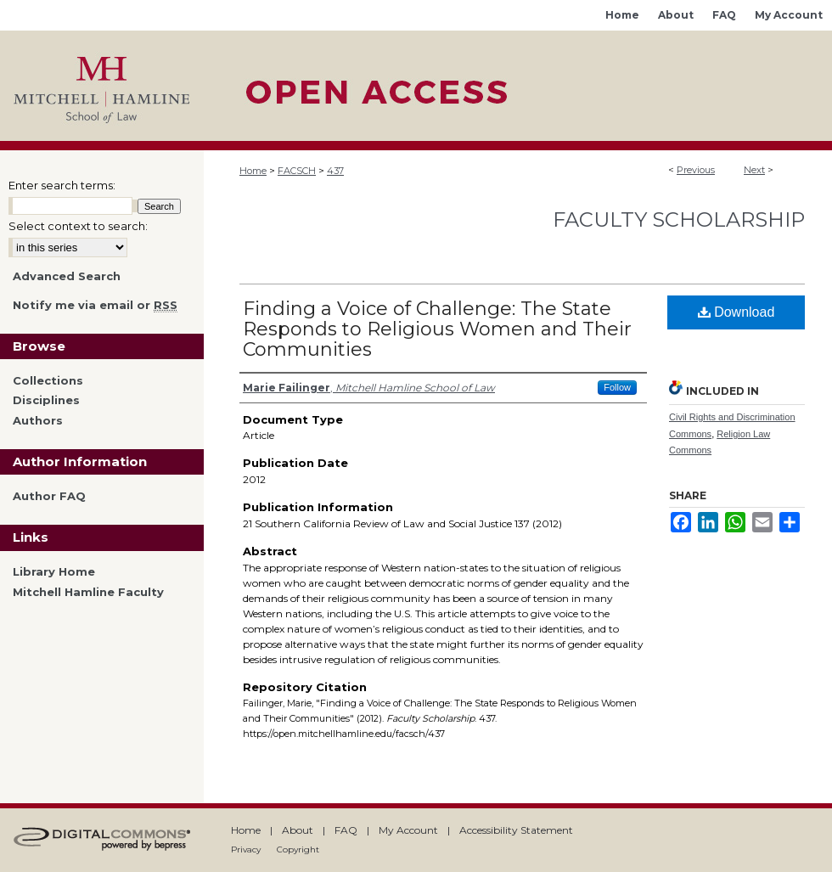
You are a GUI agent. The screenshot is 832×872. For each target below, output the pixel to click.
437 (335, 171)
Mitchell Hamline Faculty (88, 592)
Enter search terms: (61, 185)
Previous (696, 170)
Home (253, 171)
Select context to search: (78, 226)
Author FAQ (49, 496)
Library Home (54, 571)
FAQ (345, 830)
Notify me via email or (95, 305)
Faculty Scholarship (679, 219)
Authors (38, 420)
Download (736, 312)
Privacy (246, 849)
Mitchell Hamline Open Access (518, 86)
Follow (617, 387)
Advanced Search (67, 276)
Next (754, 170)
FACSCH (297, 171)
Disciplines (46, 400)
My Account (408, 830)
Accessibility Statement (516, 830)
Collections (48, 380)
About (297, 830)
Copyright (298, 849)
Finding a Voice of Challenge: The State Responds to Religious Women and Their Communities (437, 329)
